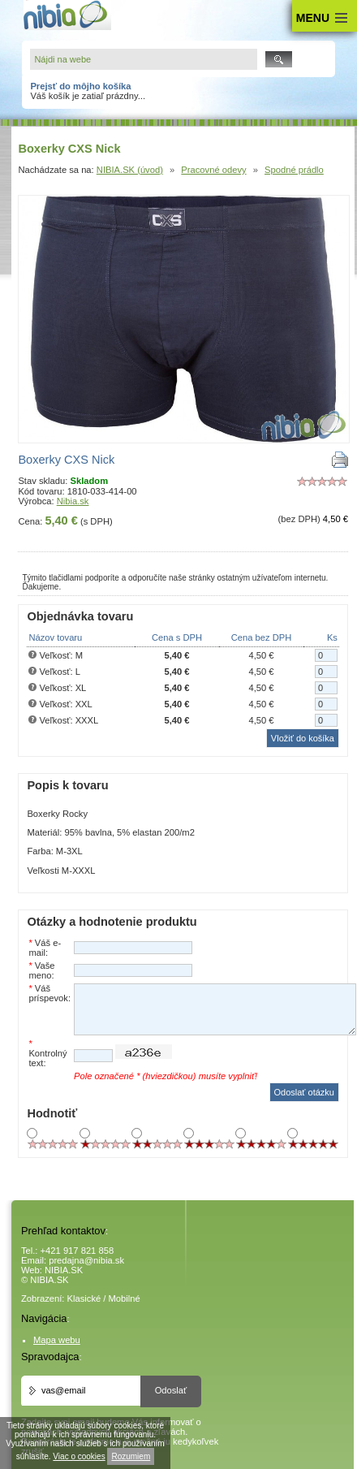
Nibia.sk (73, 501)
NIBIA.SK (64, 1270)
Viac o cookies (79, 1456)
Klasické (84, 1298)
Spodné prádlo (294, 170)
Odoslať (171, 1390)
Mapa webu (56, 1340)
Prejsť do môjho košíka (80, 86)
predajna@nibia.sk (86, 1260)
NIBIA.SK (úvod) (130, 170)
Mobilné (124, 1298)
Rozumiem (130, 1456)
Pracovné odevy (213, 170)
